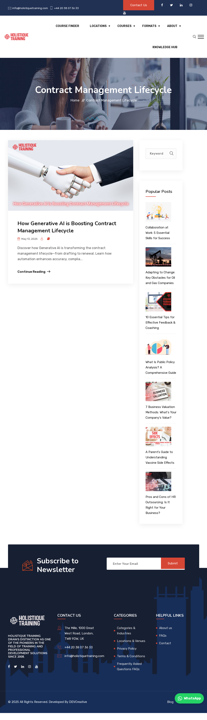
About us (165, 635)
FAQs (163, 642)
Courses (127, 28)
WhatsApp (189, 698)
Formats (151, 28)
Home (75, 108)
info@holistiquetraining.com (30, 8)
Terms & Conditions (131, 663)
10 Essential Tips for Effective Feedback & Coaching (160, 330)
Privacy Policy (126, 655)
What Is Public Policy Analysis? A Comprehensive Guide (161, 374)
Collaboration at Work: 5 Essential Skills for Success (158, 240)
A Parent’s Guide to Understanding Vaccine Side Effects (160, 464)
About (172, 28)
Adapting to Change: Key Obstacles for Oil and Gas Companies (160, 284)
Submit (172, 571)
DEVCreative (78, 709)
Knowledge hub (165, 52)
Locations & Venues (131, 648)
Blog (170, 709)
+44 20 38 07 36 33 (66, 8)
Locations (102, 28)
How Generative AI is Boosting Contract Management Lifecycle (66, 234)
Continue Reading (31, 279)
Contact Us (138, 5)
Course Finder (73, 28)
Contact (165, 650)
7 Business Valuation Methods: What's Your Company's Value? (161, 419)
